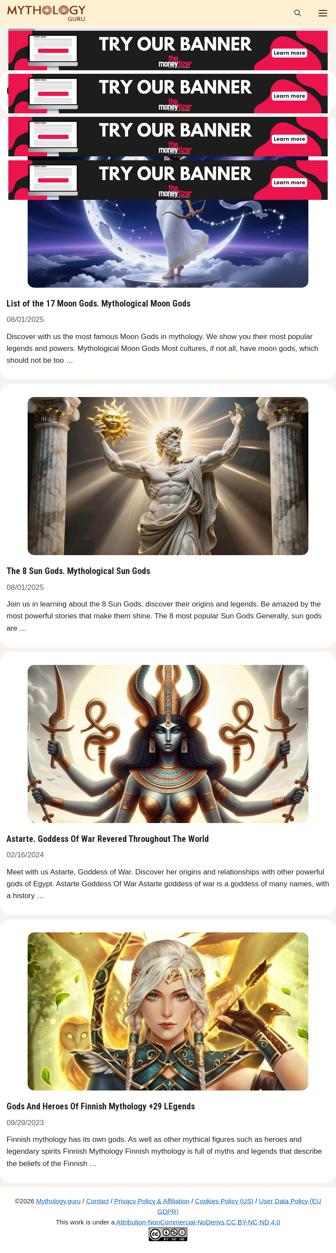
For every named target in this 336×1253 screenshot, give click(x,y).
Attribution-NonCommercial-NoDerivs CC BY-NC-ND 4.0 (198, 1222)
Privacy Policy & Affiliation (151, 1201)
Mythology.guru (58, 1201)
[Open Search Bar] (298, 13)
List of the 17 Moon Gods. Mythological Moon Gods (98, 303)
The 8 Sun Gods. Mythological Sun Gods (78, 571)
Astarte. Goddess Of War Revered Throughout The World (108, 839)
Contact (97, 1201)
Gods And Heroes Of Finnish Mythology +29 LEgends (101, 1106)
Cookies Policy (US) (224, 1201)
